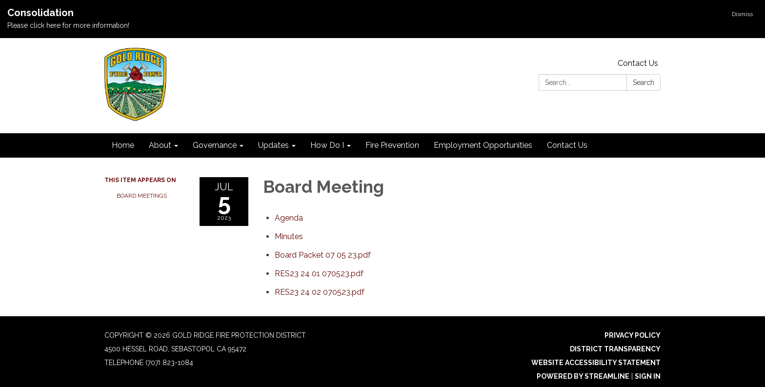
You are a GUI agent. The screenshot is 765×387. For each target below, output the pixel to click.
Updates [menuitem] (273, 145)
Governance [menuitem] (215, 145)
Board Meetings (142, 195)
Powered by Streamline (583, 376)
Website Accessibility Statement (596, 363)
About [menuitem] (160, 145)
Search (643, 82)
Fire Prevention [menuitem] (392, 145)
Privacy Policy (632, 335)
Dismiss (742, 14)
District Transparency (615, 349)
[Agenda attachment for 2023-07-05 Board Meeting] (289, 218)
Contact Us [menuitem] (567, 145)
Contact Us (638, 63)
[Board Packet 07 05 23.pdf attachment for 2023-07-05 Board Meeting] (323, 255)
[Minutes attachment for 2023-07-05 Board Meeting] (289, 236)
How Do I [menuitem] (327, 145)
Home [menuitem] (123, 145)
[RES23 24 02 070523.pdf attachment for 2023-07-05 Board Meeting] (319, 292)
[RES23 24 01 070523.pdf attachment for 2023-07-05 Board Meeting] (319, 273)
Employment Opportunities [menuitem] (483, 145)
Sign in (648, 376)
